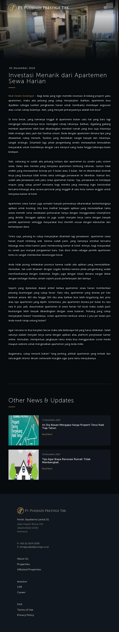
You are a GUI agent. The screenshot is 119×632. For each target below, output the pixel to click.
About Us (22, 558)
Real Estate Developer (21, 95)
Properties (23, 564)
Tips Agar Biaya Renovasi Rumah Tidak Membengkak (66, 461)
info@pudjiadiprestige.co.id (34, 547)
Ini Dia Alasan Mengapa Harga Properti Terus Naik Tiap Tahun (73, 426)
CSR (19, 586)
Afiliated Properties (29, 569)
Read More (47, 434)
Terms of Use (25, 609)
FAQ (19, 604)
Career (21, 592)
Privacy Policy (25, 615)
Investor (22, 581)
